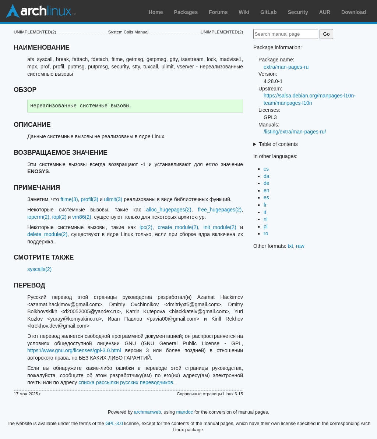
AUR (324, 12)
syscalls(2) (39, 269)
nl (266, 219)
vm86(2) (81, 217)
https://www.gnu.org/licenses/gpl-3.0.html (74, 350)
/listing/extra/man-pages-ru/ (295, 132)
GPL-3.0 (114, 423)
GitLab (268, 12)
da (266, 176)
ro (266, 233)
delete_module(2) (47, 234)
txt (290, 246)
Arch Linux (40, 11)
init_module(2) (220, 227)
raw (300, 246)
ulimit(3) (113, 199)
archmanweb (147, 412)
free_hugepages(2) (220, 210)
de (266, 183)
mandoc (184, 412)
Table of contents (278, 144)
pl (266, 226)
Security (298, 12)
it (265, 212)
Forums (218, 12)
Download (353, 12)
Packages (186, 12)
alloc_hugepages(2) (168, 210)
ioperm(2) (38, 217)
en (266, 190)
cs (266, 169)
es (266, 197)
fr (265, 205)
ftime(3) (69, 199)
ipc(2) (146, 227)
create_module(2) (178, 227)
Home (156, 12)
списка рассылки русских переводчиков (125, 382)
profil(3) (89, 199)
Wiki (244, 12)
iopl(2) (59, 217)
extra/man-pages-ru (286, 67)
